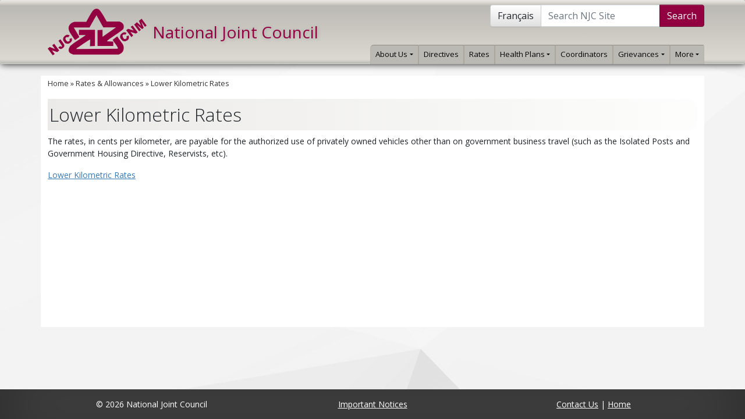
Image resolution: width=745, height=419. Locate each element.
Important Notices (372, 404)
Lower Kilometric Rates (190, 83)
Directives (441, 54)
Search (682, 15)
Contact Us (577, 404)
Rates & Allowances (110, 83)
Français (516, 15)
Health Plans (525, 54)
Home (58, 83)
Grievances (641, 54)
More (687, 54)
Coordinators (584, 54)
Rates (479, 54)
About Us (394, 54)
